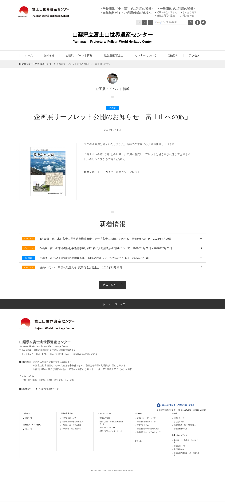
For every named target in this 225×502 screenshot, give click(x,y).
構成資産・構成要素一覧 (71, 429)
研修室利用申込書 (166, 15)
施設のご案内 (105, 418)
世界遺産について (69, 418)
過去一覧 (28, 418)
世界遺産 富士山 (67, 413)
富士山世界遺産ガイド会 (146, 422)
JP (144, 22)
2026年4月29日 (105, 238)
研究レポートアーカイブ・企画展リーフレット (112, 171)
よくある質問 (189, 12)
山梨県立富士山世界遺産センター (36, 64)
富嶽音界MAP (179, 449)
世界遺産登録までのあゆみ (72, 422)
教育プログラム (143, 425)
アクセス (138, 441)
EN (139, 22)
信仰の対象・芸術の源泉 (71, 425)
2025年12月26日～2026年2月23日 (94, 257)
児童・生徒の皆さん (167, 12)
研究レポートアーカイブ (146, 418)
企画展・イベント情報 (32, 425)
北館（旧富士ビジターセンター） (112, 431)
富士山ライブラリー (107, 428)
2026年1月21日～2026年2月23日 (105, 248)
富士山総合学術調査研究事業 (148, 429)
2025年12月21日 (80, 267)
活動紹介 (138, 413)
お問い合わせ (187, 15)
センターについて (104, 413)
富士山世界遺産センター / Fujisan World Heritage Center (181, 410)
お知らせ (26, 413)
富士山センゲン (180, 446)
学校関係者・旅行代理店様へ (185, 425)
